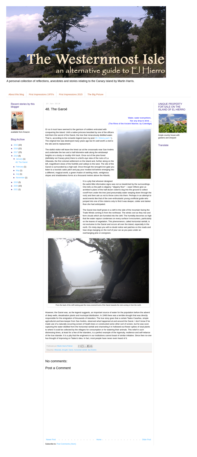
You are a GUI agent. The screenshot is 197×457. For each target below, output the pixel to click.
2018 (16, 156)
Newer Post (51, 439)
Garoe (71, 350)
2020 (16, 186)
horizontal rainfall (80, 350)
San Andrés (92, 350)
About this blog (16, 94)
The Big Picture (95, 94)
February (20, 167)
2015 (16, 145)
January (19, 159)
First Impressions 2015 (71, 94)
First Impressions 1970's (41, 94)
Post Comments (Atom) (66, 444)
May (18, 170)
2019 (16, 182)
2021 (16, 189)
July (18, 174)
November (20, 178)
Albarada (57, 350)
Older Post (146, 439)
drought (65, 350)
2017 (16, 152)
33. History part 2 (103, 138)
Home (98, 439)
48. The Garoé (21, 162)
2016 (16, 148)
